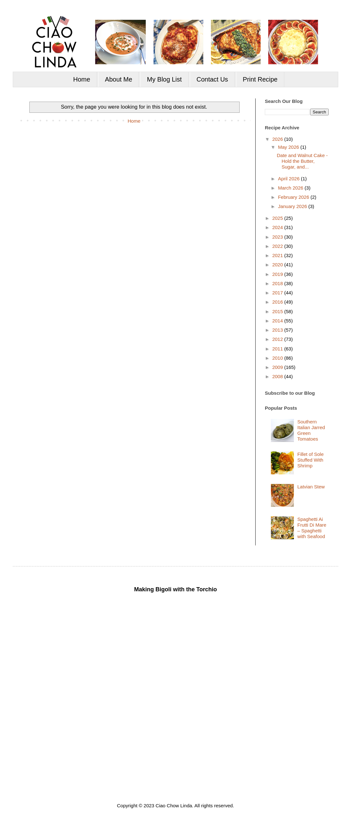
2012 (278, 339)
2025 (278, 218)
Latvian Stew (311, 486)
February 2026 (294, 197)
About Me (118, 79)
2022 (278, 246)
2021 (278, 255)
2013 (278, 330)
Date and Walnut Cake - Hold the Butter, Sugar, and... (302, 161)
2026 (278, 139)
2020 (278, 264)
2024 (278, 227)
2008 (278, 376)
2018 (278, 283)
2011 (278, 348)
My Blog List (164, 79)
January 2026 (293, 206)
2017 (278, 292)
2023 (278, 237)
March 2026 (291, 188)
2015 (278, 311)
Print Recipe (260, 79)
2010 (278, 358)
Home (81, 79)
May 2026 (289, 147)
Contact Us (212, 79)
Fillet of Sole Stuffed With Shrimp (310, 459)
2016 (278, 302)
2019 (278, 274)
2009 (278, 367)
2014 (278, 320)
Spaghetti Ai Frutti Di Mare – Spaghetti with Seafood (311, 527)
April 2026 (289, 178)
